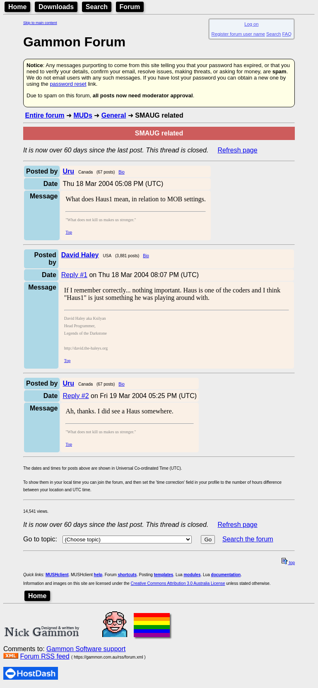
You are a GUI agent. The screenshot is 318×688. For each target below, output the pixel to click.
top (288, 562)
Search (97, 6)
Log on (251, 24)
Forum (130, 6)
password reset (68, 84)
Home (17, 6)
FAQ (287, 33)
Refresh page (238, 150)
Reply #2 (76, 395)
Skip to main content (40, 23)
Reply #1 (74, 274)
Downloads (56, 6)
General (113, 115)
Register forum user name (238, 33)
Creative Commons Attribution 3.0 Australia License (178, 583)
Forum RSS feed (44, 656)
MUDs (82, 115)
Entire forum (44, 115)
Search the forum (247, 539)
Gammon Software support (85, 648)
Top (68, 232)
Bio (121, 172)
